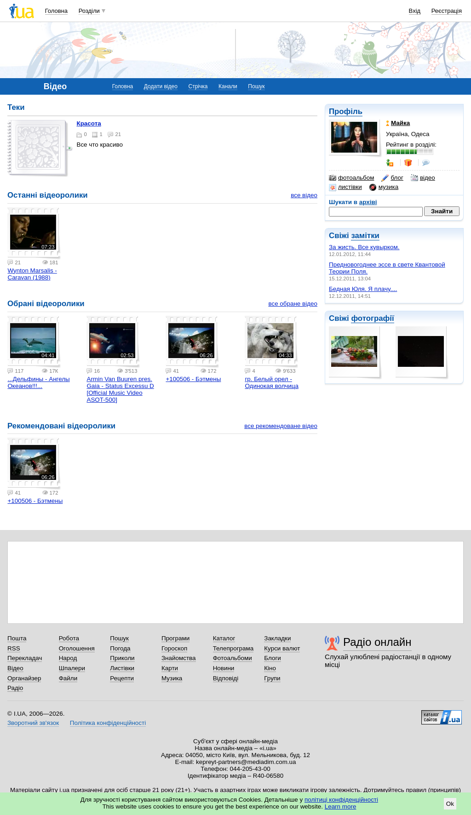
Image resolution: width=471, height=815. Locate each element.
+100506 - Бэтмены (193, 379)
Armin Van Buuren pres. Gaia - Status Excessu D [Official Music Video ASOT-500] (120, 389)
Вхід (415, 10)
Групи (272, 678)
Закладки (277, 638)
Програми (175, 638)
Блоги (272, 658)
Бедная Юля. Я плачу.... (363, 288)
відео (423, 178)
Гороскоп (174, 648)
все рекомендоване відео (280, 425)
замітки (365, 235)
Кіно (270, 668)
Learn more (340, 806)
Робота (69, 638)
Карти (169, 668)
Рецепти (122, 678)
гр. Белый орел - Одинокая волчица (271, 382)
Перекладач (24, 658)
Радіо (15, 687)
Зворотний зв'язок (33, 722)
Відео (15, 668)
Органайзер (24, 678)
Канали (227, 86)
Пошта (16, 638)
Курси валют (282, 648)
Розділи (89, 10)
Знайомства (178, 658)
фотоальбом (351, 178)
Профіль (345, 111)
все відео (304, 195)
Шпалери (72, 668)
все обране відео (292, 303)
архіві (368, 202)
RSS (13, 648)
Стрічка (197, 86)
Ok (450, 803)
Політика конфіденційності (108, 722)
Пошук (256, 86)
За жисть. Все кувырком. (364, 247)
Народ (68, 658)
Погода (120, 648)
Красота (88, 123)
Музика (171, 678)
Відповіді (226, 678)
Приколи (122, 658)
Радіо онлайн (377, 642)
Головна (56, 10)
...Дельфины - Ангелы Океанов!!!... (38, 382)
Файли (68, 678)
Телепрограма (233, 648)
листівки (345, 187)
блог (392, 178)
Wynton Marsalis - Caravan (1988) (32, 274)
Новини (224, 668)
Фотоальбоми (232, 658)
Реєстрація (446, 10)
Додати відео (161, 86)
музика (383, 187)
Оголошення (77, 648)
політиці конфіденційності (341, 799)
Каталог (224, 638)
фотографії (372, 318)
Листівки (122, 668)
